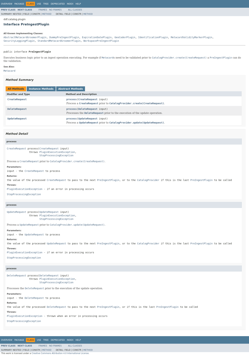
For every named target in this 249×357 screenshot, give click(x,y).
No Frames (55, 10)
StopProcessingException (56, 155)
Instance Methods (41, 88)
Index (70, 4)
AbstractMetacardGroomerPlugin (25, 37)
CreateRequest (17, 99)
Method (46, 14)
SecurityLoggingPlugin (19, 40)
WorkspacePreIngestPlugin (101, 40)
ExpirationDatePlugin (97, 37)
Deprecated (58, 4)
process (71, 99)
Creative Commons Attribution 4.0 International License (60, 353)
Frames (43, 10)
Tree (46, 4)
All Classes (75, 10)
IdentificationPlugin (153, 37)
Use (39, 4)
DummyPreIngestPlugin (64, 37)
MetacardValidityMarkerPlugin (191, 37)
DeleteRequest (17, 109)
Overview (6, 4)
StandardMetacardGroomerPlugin (59, 40)
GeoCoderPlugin (124, 37)
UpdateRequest (17, 118)
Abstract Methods (70, 88)
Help (78, 4)
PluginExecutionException (57, 152)
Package (19, 4)
